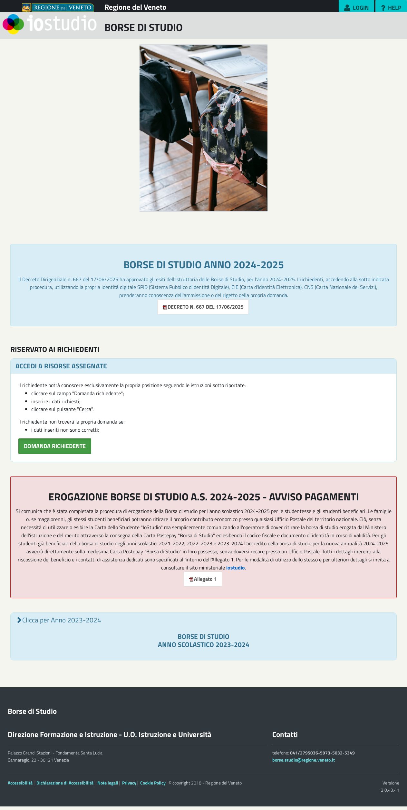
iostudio (235, 571)
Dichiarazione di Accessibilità (64, 786)
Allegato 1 (203, 583)
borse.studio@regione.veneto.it (303, 763)
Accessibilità (20, 786)
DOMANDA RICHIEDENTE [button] (55, 450)
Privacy (129, 786)
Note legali (107, 786)
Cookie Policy (153, 786)
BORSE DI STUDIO (143, 30)
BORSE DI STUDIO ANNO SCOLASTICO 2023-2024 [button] (203, 644)
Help (393, 7)
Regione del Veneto (135, 7)
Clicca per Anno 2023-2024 (61, 624)
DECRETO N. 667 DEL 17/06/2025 (203, 310)
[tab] (203, 640)
